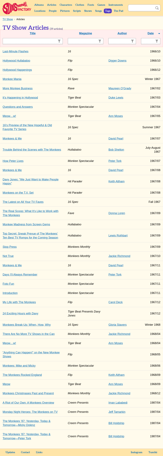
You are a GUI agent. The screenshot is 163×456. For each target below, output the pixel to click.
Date (151, 33)
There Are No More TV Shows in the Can (29, 334)
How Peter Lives (13, 161)
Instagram (136, 452)
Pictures (65, 11)
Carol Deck (115, 302)
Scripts (77, 11)
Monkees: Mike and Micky (19, 365)
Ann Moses (115, 116)
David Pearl (115, 138)
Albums (39, 5)
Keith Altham (116, 181)
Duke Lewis (115, 97)
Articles (51, 5)
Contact (25, 452)
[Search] (140, 7)
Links (39, 452)
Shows (88, 11)
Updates (10, 452)
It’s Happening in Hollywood (20, 97)
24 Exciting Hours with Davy (20, 313)
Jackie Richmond (119, 256)
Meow (6, 384)
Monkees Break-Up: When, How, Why (27, 324)
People (53, 11)
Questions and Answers (18, 106)
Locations (39, 11)
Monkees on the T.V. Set (18, 192)
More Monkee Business (18, 88)
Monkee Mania (12, 79)
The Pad (118, 11)
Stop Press (10, 246)
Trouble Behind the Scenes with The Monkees (32, 149)
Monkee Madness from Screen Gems (26, 224)
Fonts (91, 5)
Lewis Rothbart (118, 235)
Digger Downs (117, 60)
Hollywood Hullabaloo (16, 60)
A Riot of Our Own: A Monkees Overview (28, 402)
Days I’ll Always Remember (20, 274)
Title (33, 33)
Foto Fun (8, 283)
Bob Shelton (116, 149)
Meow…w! (9, 116)
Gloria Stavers (117, 324)
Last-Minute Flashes (15, 51)
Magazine (85, 33)
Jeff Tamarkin (116, 411)
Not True (8, 256)
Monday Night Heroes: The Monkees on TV (30, 411)
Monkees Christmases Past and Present (28, 393)
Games (101, 5)
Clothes (79, 5)
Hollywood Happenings (17, 69)
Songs (98, 11)
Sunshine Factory (17, 8)
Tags (107, 11)
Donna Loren (116, 213)
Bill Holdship (116, 423)
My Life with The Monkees (19, 302)
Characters (66, 5)
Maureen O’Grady (119, 88)
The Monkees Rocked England (22, 374)
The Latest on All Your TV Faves (23, 201)
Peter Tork (114, 161)
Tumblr (153, 452)
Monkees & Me (12, 138)
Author (122, 33)
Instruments (116, 5)
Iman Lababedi (117, 402)
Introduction (10, 293)
